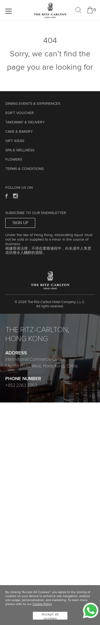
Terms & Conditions (24, 169)
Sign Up (20, 223)
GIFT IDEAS (14, 141)
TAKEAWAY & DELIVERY (25, 122)
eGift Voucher (19, 113)
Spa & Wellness (19, 150)
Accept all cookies (50, 616)
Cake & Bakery (19, 131)
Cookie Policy (42, 604)
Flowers (13, 159)
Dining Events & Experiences (32, 104)
